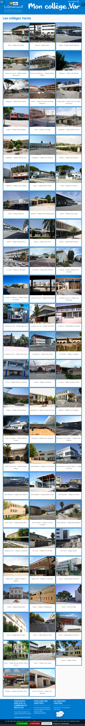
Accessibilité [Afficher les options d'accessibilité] (73, 2)
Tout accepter (22, 723)
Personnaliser (46, 723)
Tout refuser (35, 723)
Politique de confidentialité (61, 723)
